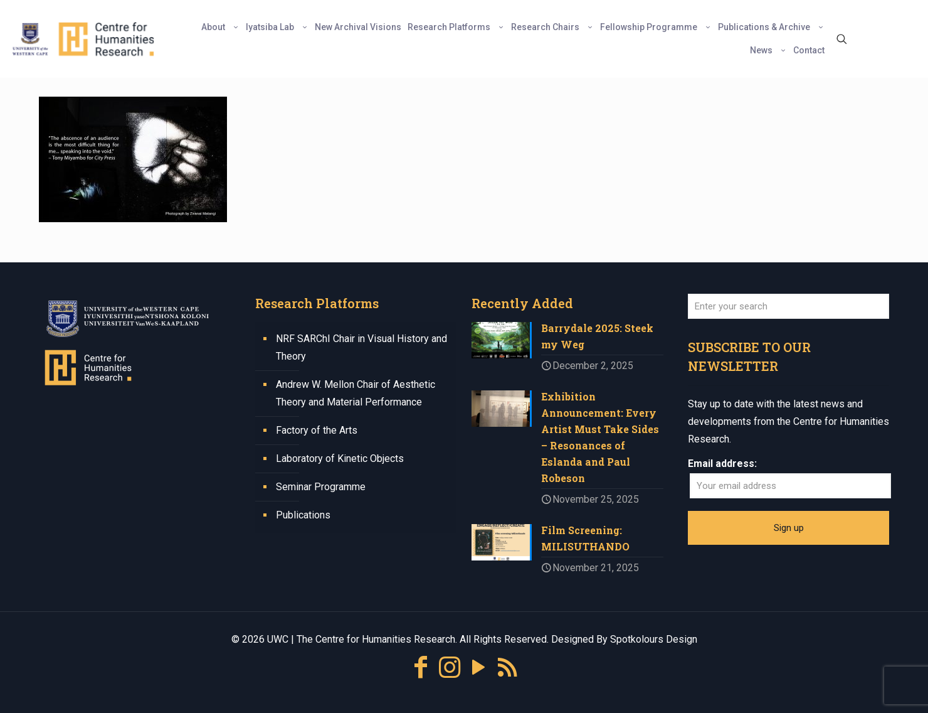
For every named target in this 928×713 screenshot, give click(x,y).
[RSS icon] (507, 667)
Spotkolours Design (653, 639)
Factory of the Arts (316, 430)
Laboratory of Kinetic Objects (340, 458)
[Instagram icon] (449, 667)
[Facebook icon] (420, 667)
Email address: (722, 463)
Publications (303, 515)
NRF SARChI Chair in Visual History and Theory (361, 347)
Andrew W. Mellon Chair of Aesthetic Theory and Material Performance (355, 393)
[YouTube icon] (478, 667)
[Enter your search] (788, 306)
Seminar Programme (321, 487)
